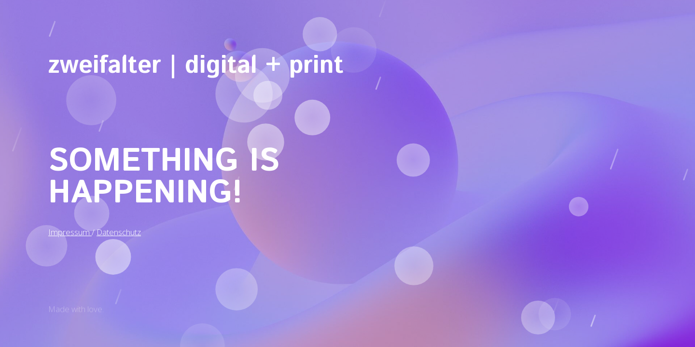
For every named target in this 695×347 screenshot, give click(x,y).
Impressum (70, 230)
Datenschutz (119, 230)
